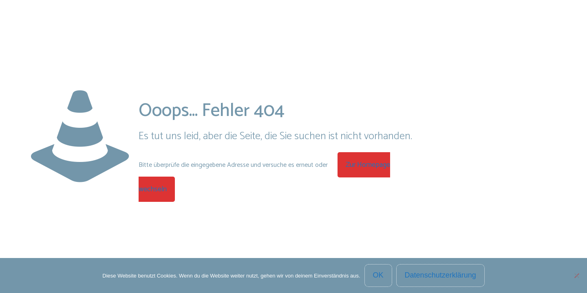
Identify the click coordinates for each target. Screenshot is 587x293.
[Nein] (577, 275)
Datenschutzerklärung (440, 275)
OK (378, 275)
